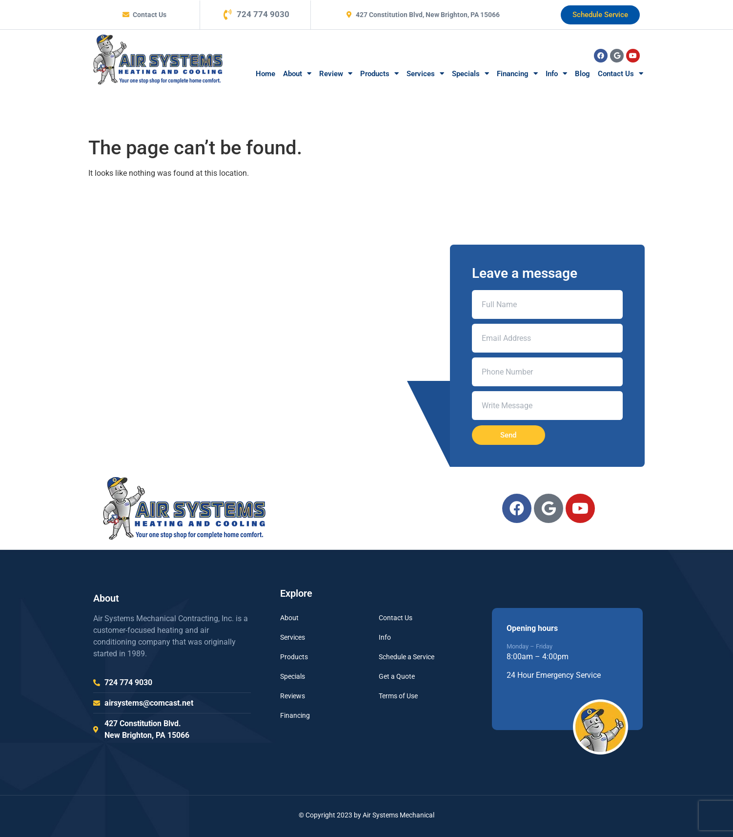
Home (265, 73)
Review (335, 73)
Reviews (292, 696)
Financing (517, 73)
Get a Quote (397, 676)
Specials (470, 73)
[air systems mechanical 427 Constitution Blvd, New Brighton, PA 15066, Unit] (366, 332)
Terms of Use (398, 696)
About (297, 73)
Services (425, 73)
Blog (582, 73)
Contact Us (620, 73)
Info (556, 73)
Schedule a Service (406, 657)
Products (379, 73)
